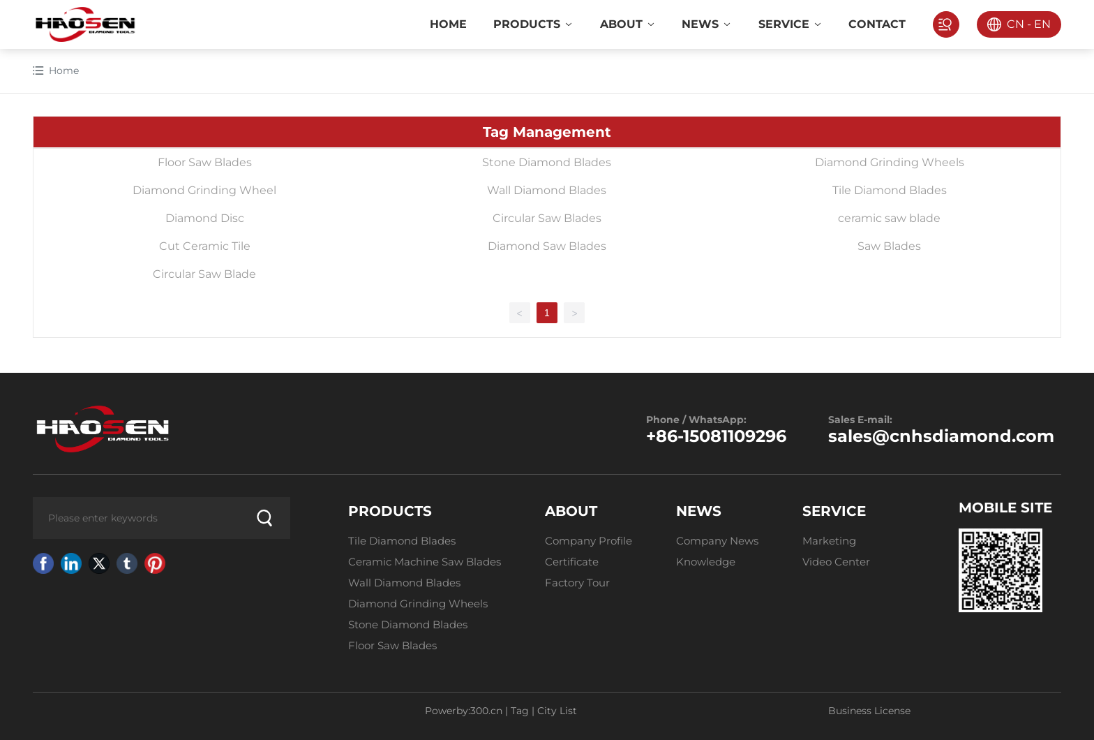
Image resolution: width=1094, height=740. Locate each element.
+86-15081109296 (716, 436)
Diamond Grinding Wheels (889, 162)
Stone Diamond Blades (546, 162)
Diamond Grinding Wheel (204, 190)
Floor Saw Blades (205, 162)
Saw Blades (889, 246)
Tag (520, 710)
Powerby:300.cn (463, 710)
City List (557, 710)
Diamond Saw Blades (547, 246)
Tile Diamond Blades (889, 190)
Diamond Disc (204, 218)
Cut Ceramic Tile (204, 246)
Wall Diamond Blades (546, 190)
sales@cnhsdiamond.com (941, 436)
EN (1042, 24)
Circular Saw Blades (547, 218)
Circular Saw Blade (204, 274)
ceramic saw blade (889, 218)
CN (1015, 24)
